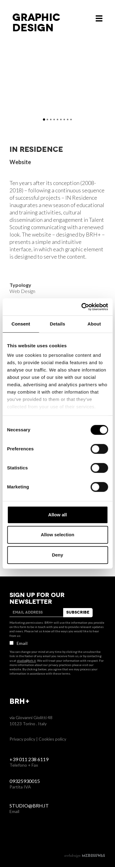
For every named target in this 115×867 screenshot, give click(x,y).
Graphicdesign (36, 22)
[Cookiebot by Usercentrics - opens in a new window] (82, 307)
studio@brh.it (26, 660)
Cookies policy (52, 739)
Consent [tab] (20, 323)
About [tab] (94, 323)
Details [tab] (57, 323)
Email (19, 643)
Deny (57, 554)
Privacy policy (22, 739)
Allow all (57, 514)
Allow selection (57, 534)
